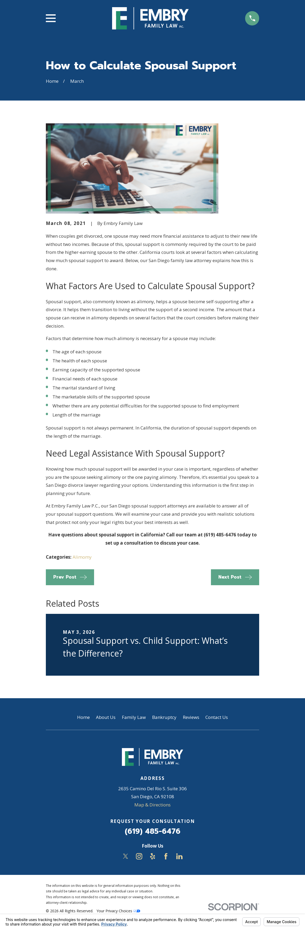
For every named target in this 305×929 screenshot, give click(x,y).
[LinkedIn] (179, 856)
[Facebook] (166, 856)
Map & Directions (152, 805)
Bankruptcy (164, 717)
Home (83, 717)
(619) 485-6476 (152, 831)
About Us (106, 717)
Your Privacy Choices (118, 910)
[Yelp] (152, 856)
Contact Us (216, 717)
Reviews (191, 717)
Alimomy (82, 557)
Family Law (134, 717)
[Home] (150, 18)
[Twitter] (125, 856)
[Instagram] (139, 856)
